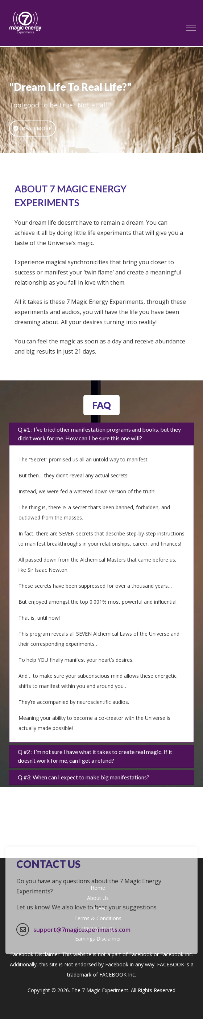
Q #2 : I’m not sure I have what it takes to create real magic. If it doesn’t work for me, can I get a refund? (95, 756)
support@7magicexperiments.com (81, 955)
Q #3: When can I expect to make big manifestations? (83, 777)
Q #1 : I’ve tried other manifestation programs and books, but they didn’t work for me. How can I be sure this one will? (99, 433)
